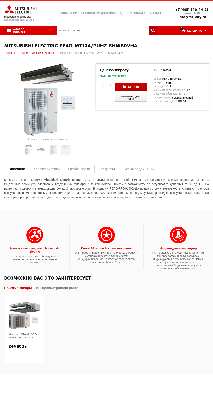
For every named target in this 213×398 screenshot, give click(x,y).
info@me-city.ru (192, 17)
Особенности (79, 169)
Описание (17, 169)
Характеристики (46, 169)
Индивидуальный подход (178, 248)
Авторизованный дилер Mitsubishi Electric (34, 250)
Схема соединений (138, 169)
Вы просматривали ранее (57, 288)
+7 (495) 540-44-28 (192, 9)
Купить (133, 87)
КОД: (156, 70)
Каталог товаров (18, 31)
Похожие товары (18, 288)
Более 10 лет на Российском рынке (106, 248)
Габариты (107, 169)
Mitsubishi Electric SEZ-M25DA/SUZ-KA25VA (23, 336)
